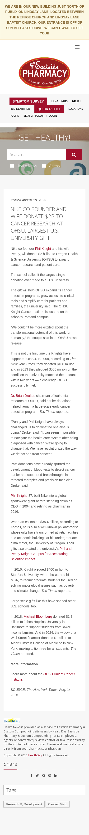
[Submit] (74, 154)
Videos (51, 165)
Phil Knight (43, 249)
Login (53, 115)
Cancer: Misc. (57, 804)
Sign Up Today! (33, 115)
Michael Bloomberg (38, 616)
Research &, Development (24, 804)
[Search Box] (36, 154)
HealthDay (35, 755)
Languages (60, 101)
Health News (23, 165)
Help (75, 101)
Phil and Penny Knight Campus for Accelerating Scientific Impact (41, 554)
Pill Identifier (19, 108)
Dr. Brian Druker (22, 396)
